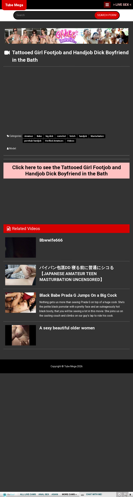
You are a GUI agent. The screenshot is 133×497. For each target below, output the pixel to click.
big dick (49, 136)
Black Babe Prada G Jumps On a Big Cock (78, 295)
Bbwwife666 (51, 240)
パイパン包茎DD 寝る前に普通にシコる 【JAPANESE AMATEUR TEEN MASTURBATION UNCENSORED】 (76, 273)
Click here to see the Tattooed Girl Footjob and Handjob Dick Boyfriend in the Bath (66, 170)
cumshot (61, 136)
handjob (83, 136)
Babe (39, 136)
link (130, 443)
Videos (70, 141)
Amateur (28, 136)
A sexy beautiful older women (67, 328)
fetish (72, 136)
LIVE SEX (122, 4)
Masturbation (97, 136)
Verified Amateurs (54, 141)
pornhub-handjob (32, 141)
